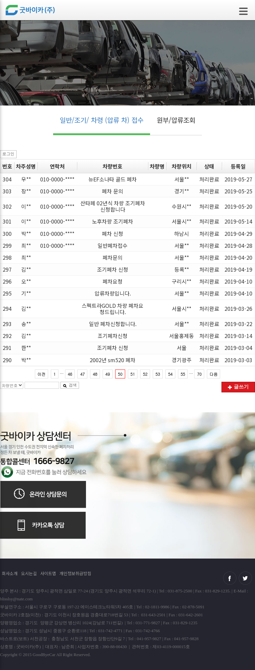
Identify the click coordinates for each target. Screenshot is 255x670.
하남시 (181, 233)
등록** (181, 269)
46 (70, 374)
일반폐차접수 (113, 245)
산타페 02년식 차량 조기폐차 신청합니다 (112, 206)
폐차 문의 (112, 191)
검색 (70, 385)
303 (7, 191)
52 (145, 374)
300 (7, 233)
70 (199, 374)
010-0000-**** (57, 179)
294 (7, 308)
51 (132, 374)
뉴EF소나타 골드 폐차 (112, 179)
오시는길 (29, 573)
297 (7, 269)
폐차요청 (113, 281)
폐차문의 (113, 257)
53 (157, 374)
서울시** (181, 221)
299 (7, 245)
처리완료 (209, 179)
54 (170, 374)
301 (7, 221)
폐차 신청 (112, 233)
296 (7, 281)
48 (95, 374)
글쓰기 (238, 386)
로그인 (8, 154)
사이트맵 (48, 573)
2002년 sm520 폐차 (112, 360)
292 (7, 336)
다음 (213, 374)
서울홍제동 (181, 336)
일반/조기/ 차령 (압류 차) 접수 (101, 120)
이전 (41, 374)
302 (7, 206)
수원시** (181, 206)
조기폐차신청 (113, 336)
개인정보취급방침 (75, 573)
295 (7, 293)
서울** (181, 179)
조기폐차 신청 (112, 269)
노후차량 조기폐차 (112, 221)
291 (7, 348)
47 (82, 374)
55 (183, 374)
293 (7, 324)
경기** (181, 191)
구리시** (181, 281)
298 (7, 257)
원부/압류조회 (176, 120)
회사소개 (10, 573)
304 (7, 179)
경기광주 (182, 360)
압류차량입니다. (113, 293)
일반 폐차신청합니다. (112, 324)
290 (7, 360)
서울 (182, 348)
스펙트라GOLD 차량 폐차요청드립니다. (112, 309)
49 (107, 374)
